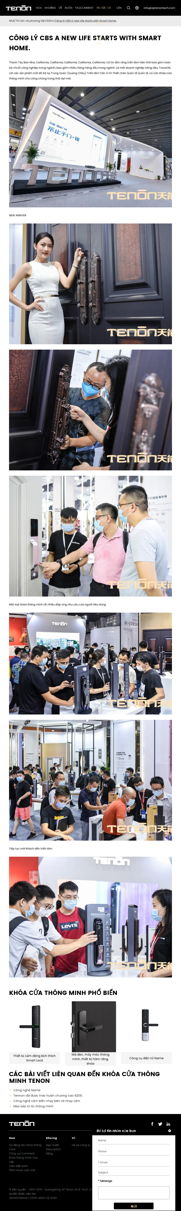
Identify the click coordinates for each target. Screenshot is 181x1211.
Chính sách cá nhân (43, 1198)
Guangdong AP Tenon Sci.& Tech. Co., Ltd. (72, 1189)
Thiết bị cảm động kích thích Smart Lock (34, 1058)
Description (53, 1149)
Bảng (49, 1153)
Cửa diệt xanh (18, 1166)
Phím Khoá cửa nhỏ (22, 1170)
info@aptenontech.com (159, 8)
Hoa (39, 8)
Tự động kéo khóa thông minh (25, 1147)
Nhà (11, 21)
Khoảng (50, 8)
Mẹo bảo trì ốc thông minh (31, 1106)
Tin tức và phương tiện (103, 23)
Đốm (50, 21)
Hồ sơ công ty (81, 1145)
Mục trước (52, 1145)
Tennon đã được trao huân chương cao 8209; (46, 1095)
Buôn (68, 8)
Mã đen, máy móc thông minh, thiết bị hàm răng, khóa (90, 1059)
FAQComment (84, 8)
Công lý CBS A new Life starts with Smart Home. (85, 21)
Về (60, 8)
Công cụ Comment (21, 1153)
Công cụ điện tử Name (146, 1058)
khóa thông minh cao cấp (23, 1160)
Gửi (134, 1206)
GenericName (18, 1198)
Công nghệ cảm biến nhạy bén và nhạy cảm (44, 1101)
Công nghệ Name (24, 1090)
